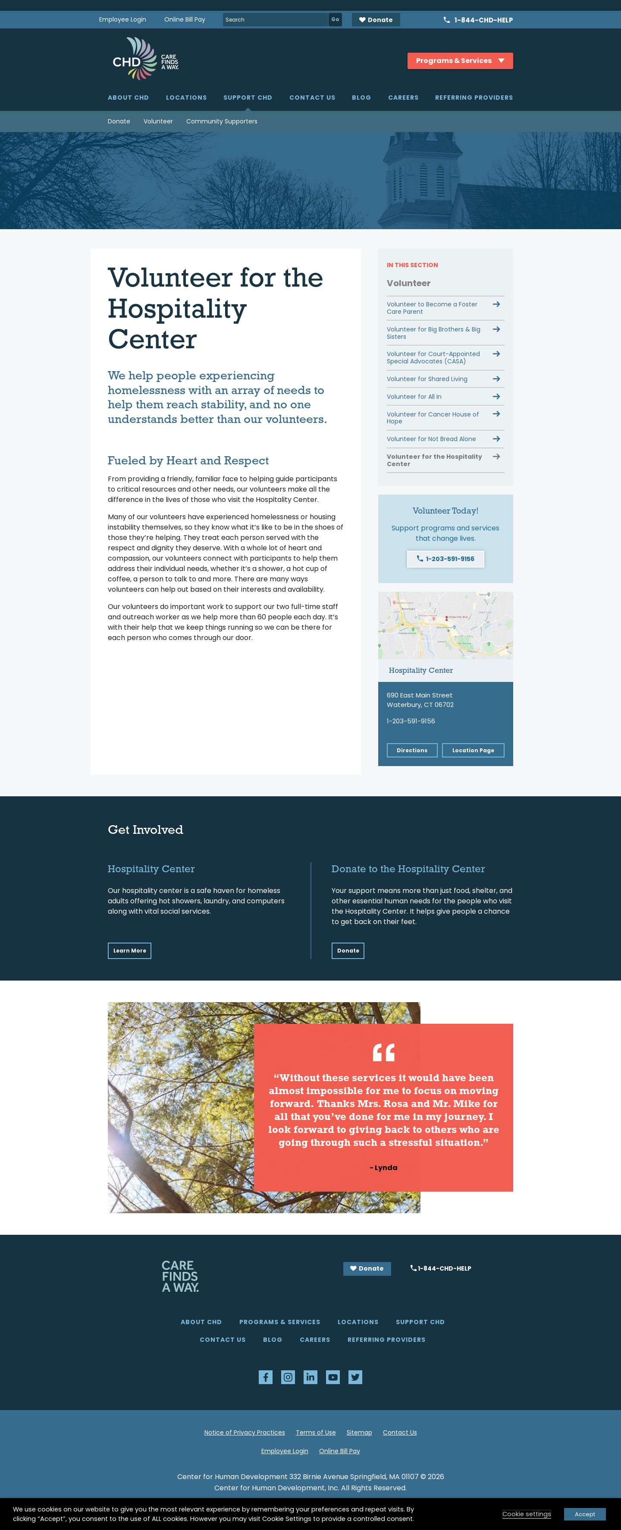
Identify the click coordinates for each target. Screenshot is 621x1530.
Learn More (129, 950)
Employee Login (122, 19)
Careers (403, 97)
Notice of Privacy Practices (244, 1432)
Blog (361, 97)
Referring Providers (474, 97)
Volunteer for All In (414, 396)
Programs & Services (279, 1322)
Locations (186, 97)
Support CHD (248, 97)
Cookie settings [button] (526, 1514)
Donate (119, 121)
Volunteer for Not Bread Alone (431, 439)
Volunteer (158, 121)
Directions (412, 750)
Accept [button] (585, 1514)
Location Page (473, 750)
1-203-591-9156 (450, 559)
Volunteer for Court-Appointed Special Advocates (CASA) (433, 358)
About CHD (128, 97)
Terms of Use (316, 1432)
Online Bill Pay (184, 19)
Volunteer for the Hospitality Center (434, 460)
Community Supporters (221, 121)
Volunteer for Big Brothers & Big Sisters (433, 333)
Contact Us (312, 97)
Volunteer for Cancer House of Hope (433, 418)
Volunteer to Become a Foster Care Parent (432, 308)
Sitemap (359, 1432)
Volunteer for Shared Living (427, 379)
